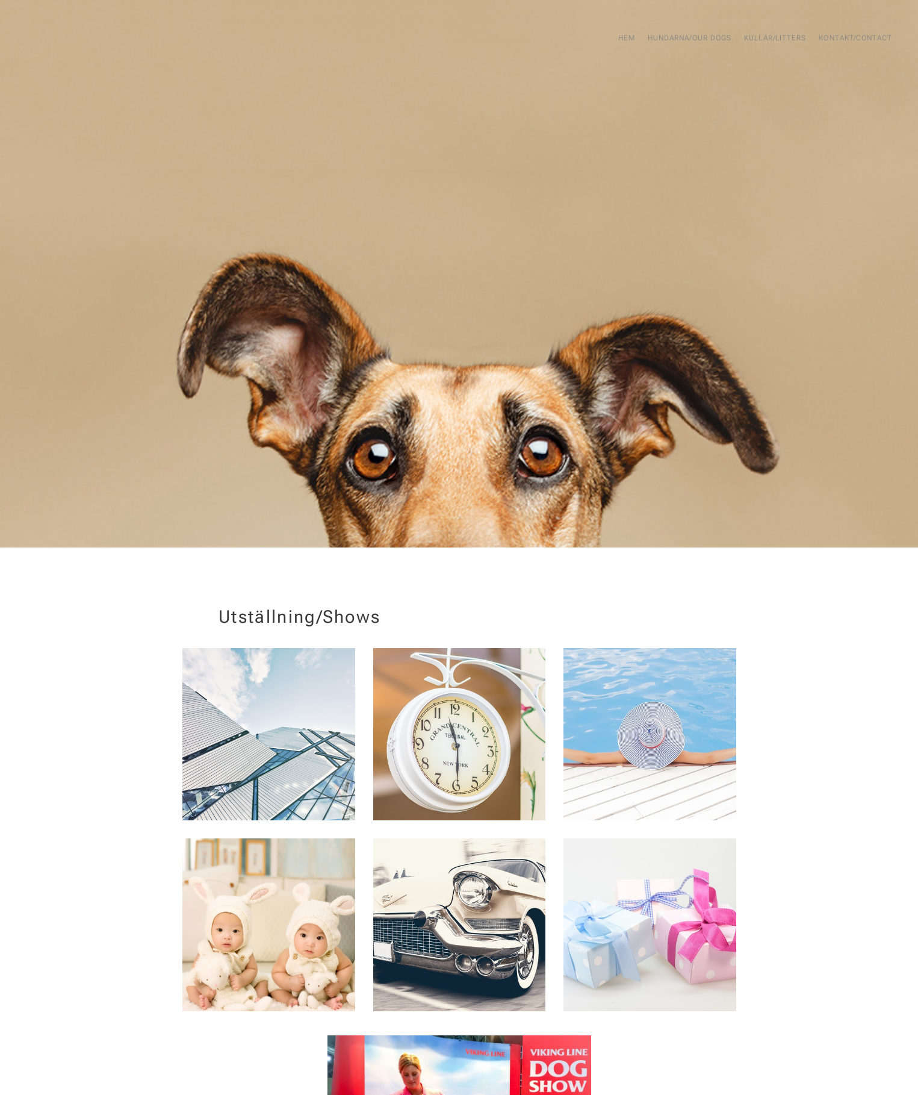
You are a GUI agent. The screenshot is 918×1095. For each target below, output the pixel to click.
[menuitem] (825, 39)
